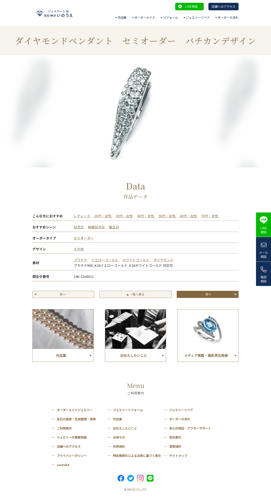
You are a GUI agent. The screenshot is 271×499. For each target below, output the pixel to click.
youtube (63, 464)
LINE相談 (191, 6)
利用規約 (119, 446)
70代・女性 (209, 215)
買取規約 (175, 446)
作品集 (122, 17)
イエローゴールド (105, 259)
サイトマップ (178, 455)
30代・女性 (125, 215)
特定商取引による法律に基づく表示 (137, 455)
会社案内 (175, 437)
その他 (79, 248)
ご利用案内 (64, 428)
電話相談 (264, 279)
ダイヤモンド (163, 259)
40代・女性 (146, 215)
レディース (82, 215)
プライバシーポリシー (72, 455)
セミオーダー (84, 238)
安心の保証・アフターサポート (190, 428)
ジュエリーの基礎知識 (72, 437)
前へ (63, 294)
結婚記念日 (97, 226)
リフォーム (170, 17)
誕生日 (114, 226)
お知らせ (119, 437)
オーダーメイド (144, 17)
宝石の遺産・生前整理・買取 (76, 419)
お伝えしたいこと (125, 428)
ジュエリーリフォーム (128, 410)
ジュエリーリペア (198, 17)
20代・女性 (103, 215)
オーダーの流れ (228, 17)
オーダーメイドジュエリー (74, 410)
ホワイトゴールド (136, 259)
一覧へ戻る (135, 294)
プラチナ (81, 259)
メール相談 (263, 254)
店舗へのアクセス (223, 6)
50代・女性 (167, 215)
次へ (208, 294)
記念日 (79, 226)
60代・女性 (189, 215)
